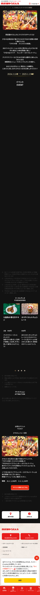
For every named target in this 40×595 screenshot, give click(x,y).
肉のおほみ (13, 362)
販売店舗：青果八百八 (28, 363)
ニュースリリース (7, 550)
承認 (20, 580)
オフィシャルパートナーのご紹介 (30, 543)
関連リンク (24, 547)
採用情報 (5, 547)
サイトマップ (6, 554)
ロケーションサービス (8, 543)
